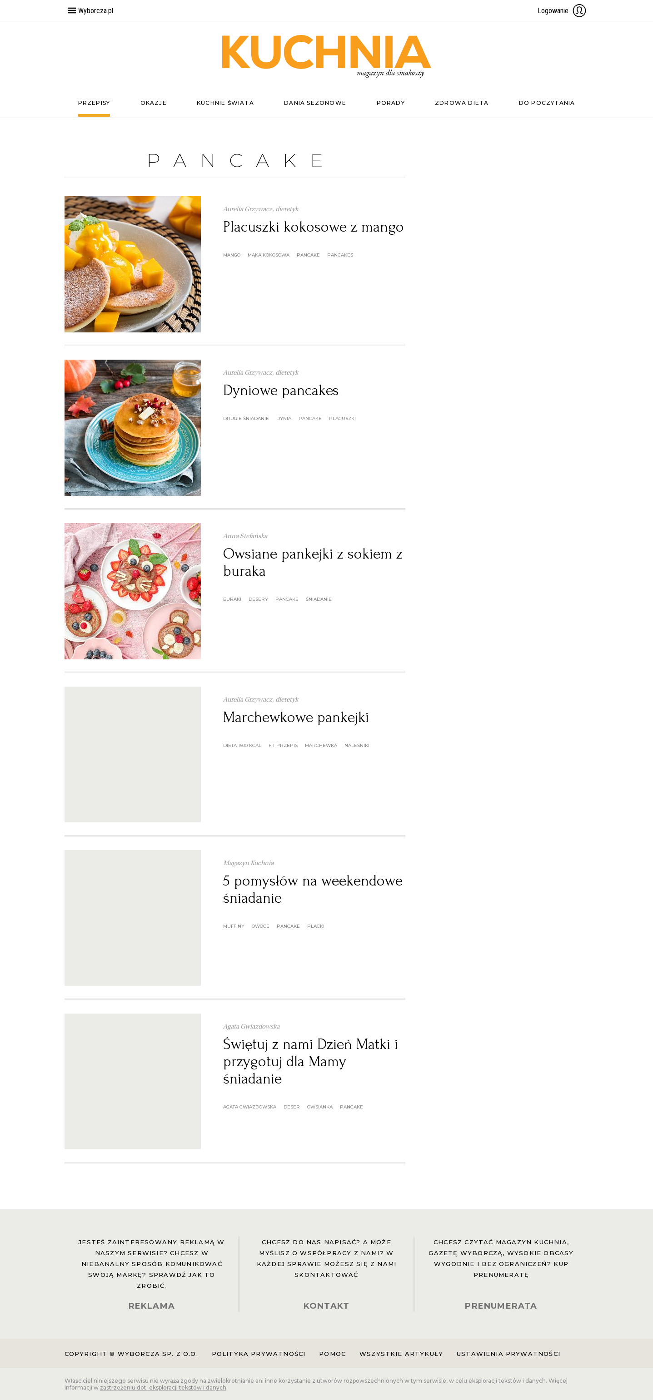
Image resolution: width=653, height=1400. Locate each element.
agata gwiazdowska (249, 1107)
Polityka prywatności (258, 1353)
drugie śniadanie (246, 418)
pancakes (340, 255)
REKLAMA (152, 1306)
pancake (308, 255)
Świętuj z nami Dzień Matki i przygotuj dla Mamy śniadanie (310, 1061)
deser (292, 1107)
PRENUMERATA (501, 1306)
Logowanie (562, 10)
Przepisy (94, 102)
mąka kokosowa (268, 255)
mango (231, 255)
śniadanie (319, 599)
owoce (260, 926)
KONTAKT (326, 1306)
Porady (391, 102)
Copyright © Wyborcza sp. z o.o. (131, 1353)
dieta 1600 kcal (242, 745)
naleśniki (356, 745)
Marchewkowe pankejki (296, 717)
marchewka (321, 745)
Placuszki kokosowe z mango (313, 226)
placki (315, 926)
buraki (232, 599)
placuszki (342, 418)
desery (258, 599)
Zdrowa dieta (462, 102)
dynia (283, 418)
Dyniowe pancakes (281, 390)
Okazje (153, 102)
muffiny (233, 926)
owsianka (320, 1107)
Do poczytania (547, 102)
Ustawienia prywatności (508, 1353)
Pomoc (332, 1353)
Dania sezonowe (315, 102)
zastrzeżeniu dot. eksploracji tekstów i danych (163, 1387)
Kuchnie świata (225, 102)
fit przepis (283, 745)
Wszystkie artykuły (401, 1353)
